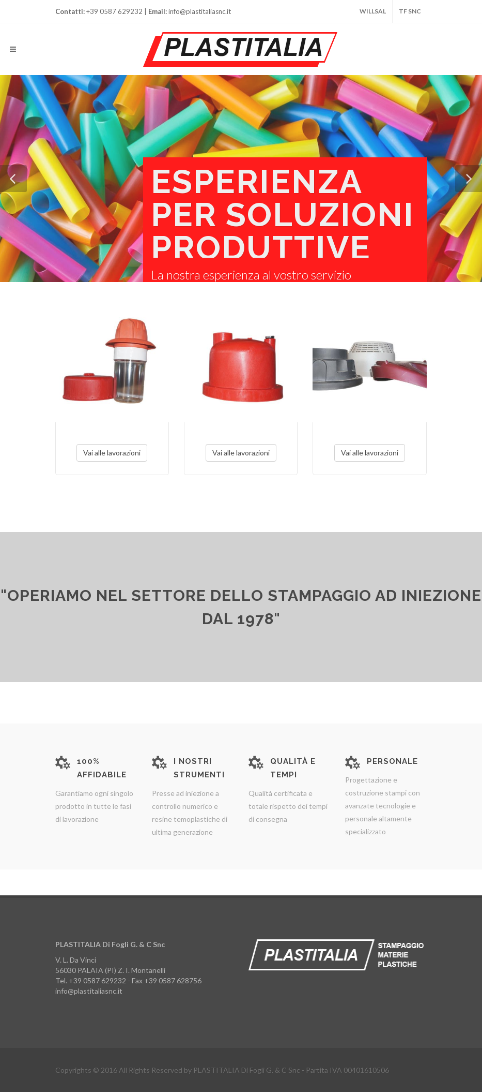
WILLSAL (373, 11)
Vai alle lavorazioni (112, 452)
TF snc (410, 11)
